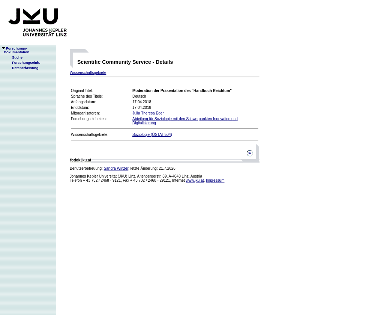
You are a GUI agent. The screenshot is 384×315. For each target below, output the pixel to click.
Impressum (215, 180)
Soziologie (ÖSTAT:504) (152, 135)
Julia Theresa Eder (148, 113)
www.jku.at (195, 180)
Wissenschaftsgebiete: (89, 135)
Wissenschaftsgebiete (88, 73)
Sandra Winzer (116, 168)
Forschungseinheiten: (89, 119)
